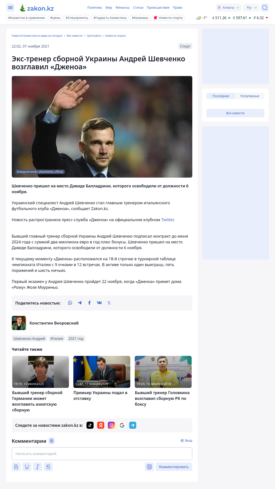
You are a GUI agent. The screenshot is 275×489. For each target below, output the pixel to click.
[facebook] (90, 303)
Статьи (138, 7)
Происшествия (158, 7)
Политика (94, 7)
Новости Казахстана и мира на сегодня (37, 36)
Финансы (123, 7)
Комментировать (174, 466)
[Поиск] (265, 8)
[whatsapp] (70, 303)
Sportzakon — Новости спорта (106, 36)
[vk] (99, 303)
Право (178, 7)
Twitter (167, 219)
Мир (108, 7)
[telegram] (80, 303)
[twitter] (109, 303)
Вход (188, 440)
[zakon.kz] (37, 8)
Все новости (74, 36)
